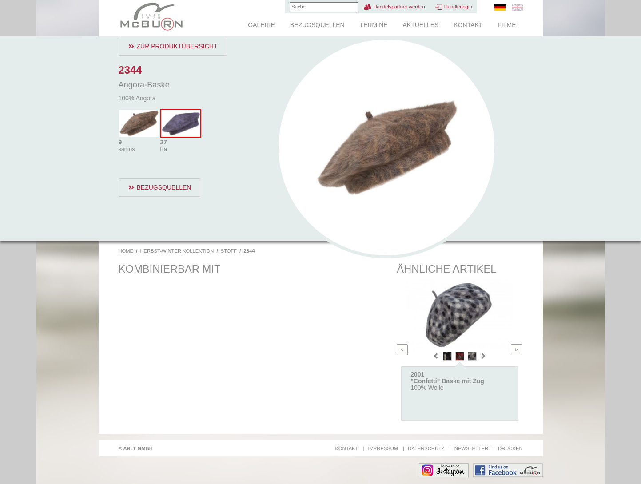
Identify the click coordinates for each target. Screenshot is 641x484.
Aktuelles (420, 24)
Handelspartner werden (399, 6)
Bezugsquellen (317, 24)
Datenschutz (426, 448)
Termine (374, 24)
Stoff (229, 251)
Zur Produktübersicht (177, 46)
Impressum (383, 448)
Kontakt (468, 24)
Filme (507, 24)
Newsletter (471, 448)
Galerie (261, 24)
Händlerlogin (458, 6)
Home (126, 251)
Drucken (510, 448)
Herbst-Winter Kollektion (177, 251)
